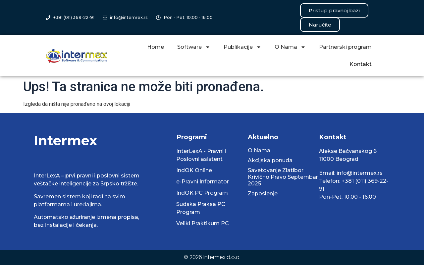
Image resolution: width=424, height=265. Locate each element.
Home (155, 47)
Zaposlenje (263, 193)
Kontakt (360, 64)
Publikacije (242, 47)
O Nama (290, 47)
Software (193, 47)
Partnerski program (345, 47)
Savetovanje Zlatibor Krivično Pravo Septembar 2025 (283, 177)
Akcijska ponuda (270, 160)
